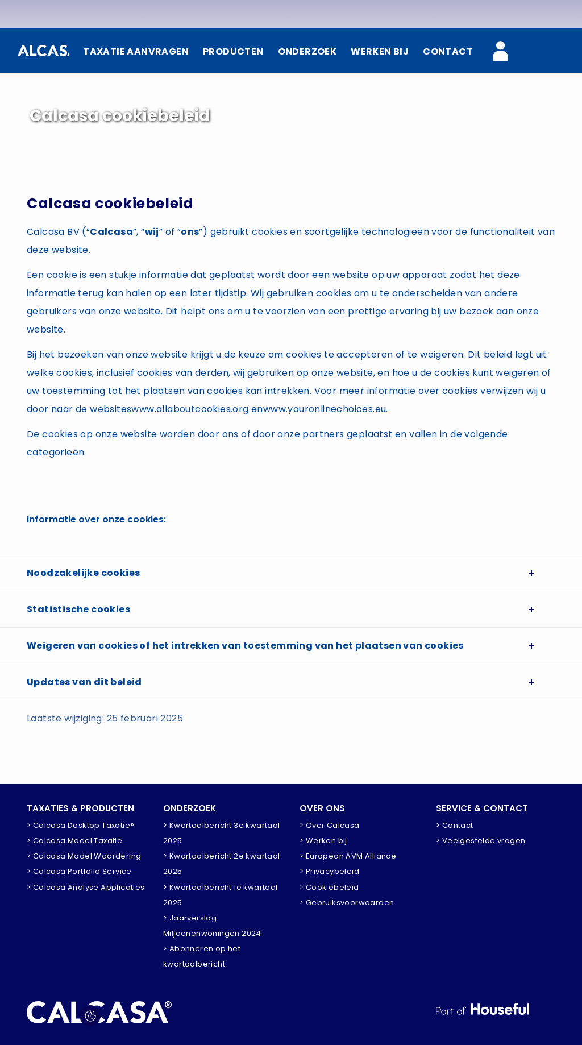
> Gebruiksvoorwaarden (347, 902)
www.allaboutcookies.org (189, 409)
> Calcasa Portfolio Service (79, 871)
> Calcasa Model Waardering (84, 856)
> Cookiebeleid (329, 887)
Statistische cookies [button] (78, 609)
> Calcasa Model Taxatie (74, 840)
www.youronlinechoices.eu (324, 409)
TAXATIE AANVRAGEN (136, 51)
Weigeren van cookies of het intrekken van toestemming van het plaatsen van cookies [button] (245, 645)
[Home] (43, 50)
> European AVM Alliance (348, 856)
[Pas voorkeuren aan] (90, 1015)
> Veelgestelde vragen (480, 840)
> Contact (454, 825)
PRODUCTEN (233, 51)
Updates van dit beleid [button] (84, 682)
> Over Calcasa (330, 825)
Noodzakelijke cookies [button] (83, 572)
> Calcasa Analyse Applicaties (86, 887)
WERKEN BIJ (380, 51)
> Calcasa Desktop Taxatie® (80, 825)
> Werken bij (323, 840)
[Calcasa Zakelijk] (507, 52)
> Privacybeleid (329, 871)
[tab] (291, 573)
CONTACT (448, 51)
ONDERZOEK (307, 51)
